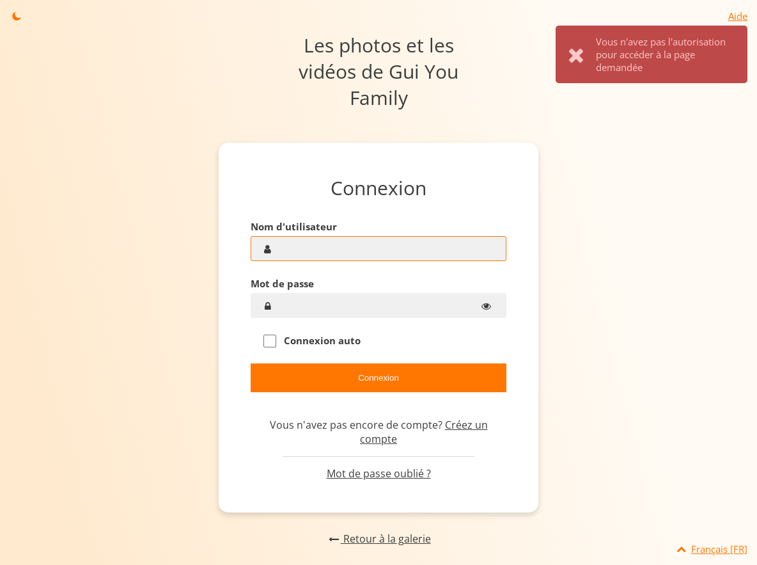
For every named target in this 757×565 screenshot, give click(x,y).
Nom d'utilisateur (294, 226)
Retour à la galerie (378, 539)
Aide (737, 16)
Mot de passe (282, 283)
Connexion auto (312, 340)
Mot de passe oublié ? (379, 473)
